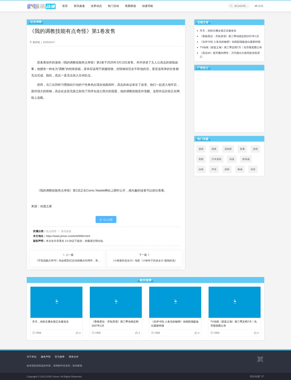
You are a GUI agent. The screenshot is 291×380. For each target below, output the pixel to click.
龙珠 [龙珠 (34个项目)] (253, 169)
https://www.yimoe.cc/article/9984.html (68, 236)
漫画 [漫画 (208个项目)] (201, 149)
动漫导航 (147, 5)
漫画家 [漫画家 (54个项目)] (228, 149)
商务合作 (74, 356)
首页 (65, 5)
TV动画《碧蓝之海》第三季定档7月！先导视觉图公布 (231, 47)
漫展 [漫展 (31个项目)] (214, 149)
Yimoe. (56, 376)
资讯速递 (79, 5)
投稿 (259, 5)
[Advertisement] (229, 102)
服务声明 (45, 356)
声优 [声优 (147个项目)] (214, 169)
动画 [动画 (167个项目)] (201, 169)
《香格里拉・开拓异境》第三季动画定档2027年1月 (229, 36)
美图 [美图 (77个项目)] (201, 159)
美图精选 (130, 5)
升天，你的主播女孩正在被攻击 (218, 30)
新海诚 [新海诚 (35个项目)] (246, 159)
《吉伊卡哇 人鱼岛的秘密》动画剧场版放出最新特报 (230, 41)
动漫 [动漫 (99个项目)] (231, 159)
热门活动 (113, 5)
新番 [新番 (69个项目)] (242, 149)
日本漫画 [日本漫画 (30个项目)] (216, 159)
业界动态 (96, 5)
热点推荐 (51, 231)
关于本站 (31, 356)
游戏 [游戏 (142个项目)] (255, 149)
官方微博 (59, 356)
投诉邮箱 (77, 365)
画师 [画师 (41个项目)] (227, 169)
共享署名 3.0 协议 (64, 240)
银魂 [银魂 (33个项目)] (240, 169)
